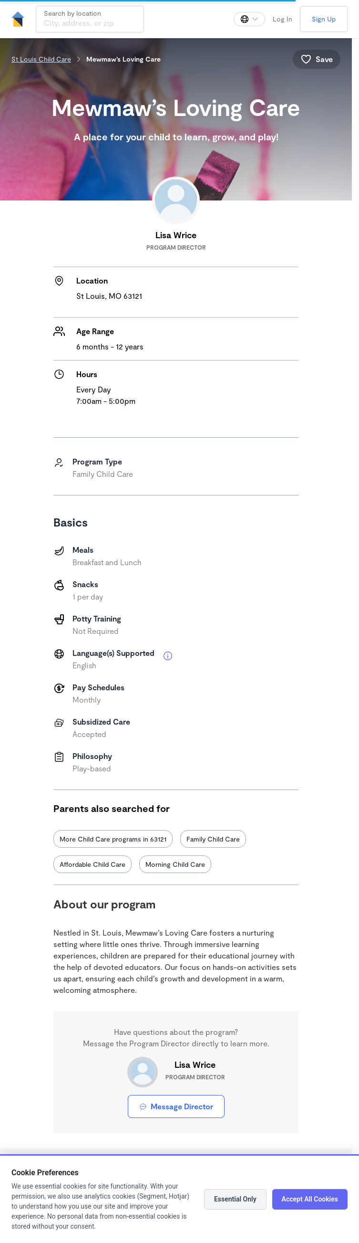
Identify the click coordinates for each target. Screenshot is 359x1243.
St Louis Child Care (41, 59)
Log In (282, 19)
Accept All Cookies (310, 1199)
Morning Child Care (175, 864)
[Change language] (249, 19)
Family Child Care (213, 839)
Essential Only (235, 1199)
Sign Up (324, 19)
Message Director (176, 1106)
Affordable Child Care (92, 864)
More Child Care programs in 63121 (113, 839)
